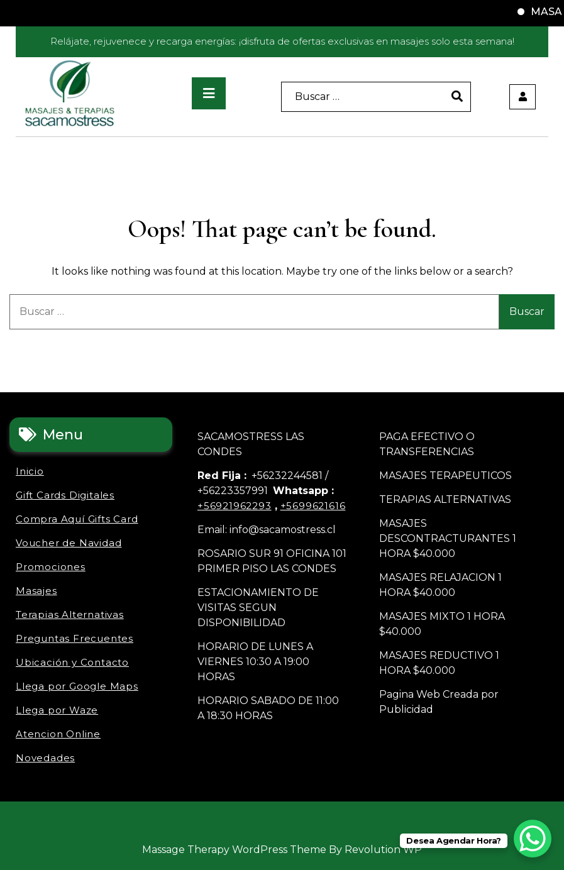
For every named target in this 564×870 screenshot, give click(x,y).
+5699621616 (313, 506)
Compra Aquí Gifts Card (77, 519)
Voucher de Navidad (68, 543)
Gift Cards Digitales (65, 495)
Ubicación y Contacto (72, 662)
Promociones (51, 567)
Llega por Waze (57, 710)
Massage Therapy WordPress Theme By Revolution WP (282, 850)
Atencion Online (58, 734)
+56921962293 (234, 506)
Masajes (36, 591)
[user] (522, 96)
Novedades (45, 758)
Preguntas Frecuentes (74, 638)
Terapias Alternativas (70, 614)
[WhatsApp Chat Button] (532, 838)
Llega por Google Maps (77, 686)
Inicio (30, 471)
